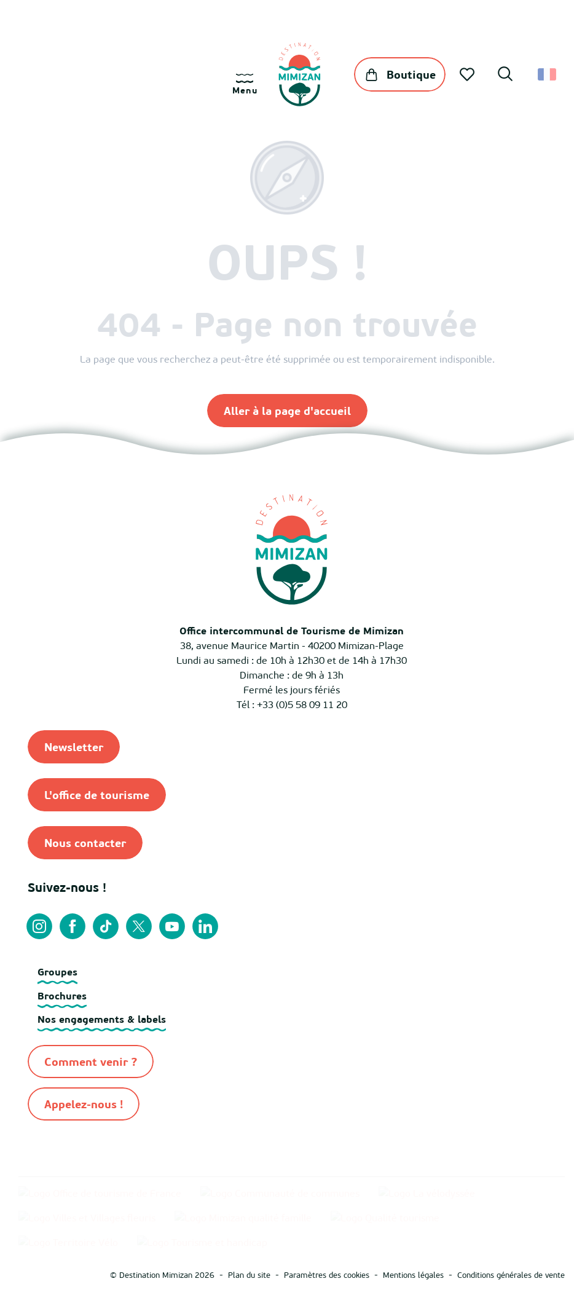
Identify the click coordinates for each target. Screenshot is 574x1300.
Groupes (57, 971)
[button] (505, 75)
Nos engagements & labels (101, 1019)
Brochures (62, 995)
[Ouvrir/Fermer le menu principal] (245, 84)
